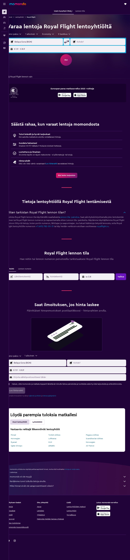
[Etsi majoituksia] (4, 17)
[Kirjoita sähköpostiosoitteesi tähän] (72, 380)
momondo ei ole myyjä (70, 482)
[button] (4, 4)
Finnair (19, 441)
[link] (69, 175)
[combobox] (20, 34)
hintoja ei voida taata (77, 475)
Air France (92, 451)
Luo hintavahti (57, 164)
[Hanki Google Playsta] (67, 95)
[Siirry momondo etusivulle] (17, 4)
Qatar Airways (22, 451)
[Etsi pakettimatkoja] (4, 28)
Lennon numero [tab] (30, 272)
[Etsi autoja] (4, 22)
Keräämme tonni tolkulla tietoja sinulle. (70, 487)
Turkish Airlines (58, 441)
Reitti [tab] (17, 272)
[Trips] (4, 35)
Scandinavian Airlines (96, 444)
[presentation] (83, 95)
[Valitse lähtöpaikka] (42, 42)
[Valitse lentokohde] (101, 42)
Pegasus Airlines (94, 441)
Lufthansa (56, 444)
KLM (54, 448)
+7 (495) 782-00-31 (78, 226)
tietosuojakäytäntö (55, 401)
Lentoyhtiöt (25, 17)
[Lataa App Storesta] (83, 95)
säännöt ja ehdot (40, 401)
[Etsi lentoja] (4, 11)
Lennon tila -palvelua (75, 217)
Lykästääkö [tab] (43, 428)
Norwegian (21, 444)
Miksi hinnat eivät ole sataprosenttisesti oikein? (70, 491)
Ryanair (19, 448)
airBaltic (55, 451)
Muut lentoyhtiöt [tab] (25, 428)
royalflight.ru (30, 229)
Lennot (15, 17)
